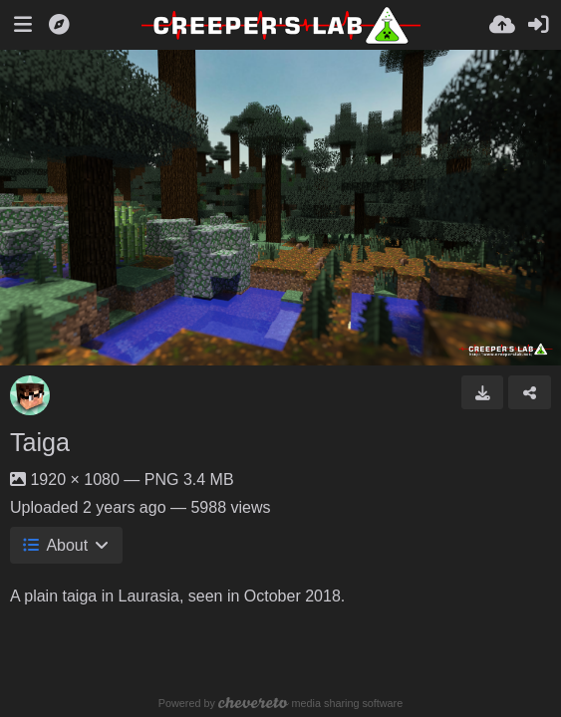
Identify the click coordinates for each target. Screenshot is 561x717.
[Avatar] (30, 395)
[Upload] (502, 25)
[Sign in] (538, 25)
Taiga (40, 442)
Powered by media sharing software (280, 703)
